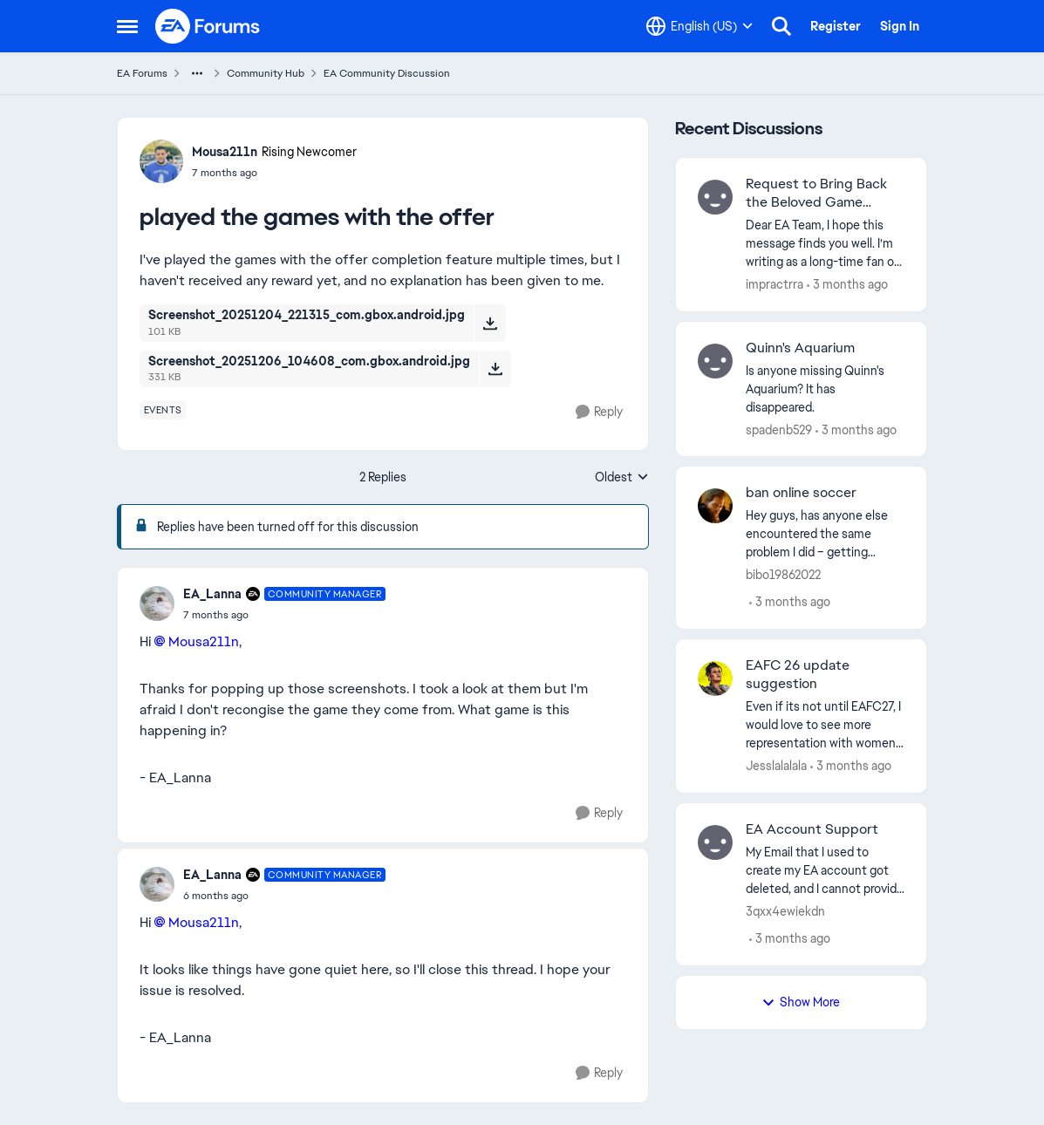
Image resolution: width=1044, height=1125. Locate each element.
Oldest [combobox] (622, 478)
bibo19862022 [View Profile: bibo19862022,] (783, 575)
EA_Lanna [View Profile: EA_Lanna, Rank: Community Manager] (212, 594)
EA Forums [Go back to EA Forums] (142, 73)
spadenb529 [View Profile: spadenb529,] (779, 429)
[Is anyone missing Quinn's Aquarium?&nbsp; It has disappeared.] (825, 388)
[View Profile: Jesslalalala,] (715, 678)
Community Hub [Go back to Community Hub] (265, 73)
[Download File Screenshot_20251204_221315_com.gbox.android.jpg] (490, 322)
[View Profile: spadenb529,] (715, 361)
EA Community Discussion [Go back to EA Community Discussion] (387, 73)
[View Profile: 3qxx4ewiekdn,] (715, 842)
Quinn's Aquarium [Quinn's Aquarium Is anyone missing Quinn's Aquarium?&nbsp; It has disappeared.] (800, 348)
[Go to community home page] (208, 26)
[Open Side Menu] (127, 26)
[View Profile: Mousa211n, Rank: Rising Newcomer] (161, 161)
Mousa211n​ (203, 641)
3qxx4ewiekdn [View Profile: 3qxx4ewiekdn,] (785, 911)
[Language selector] (699, 26)
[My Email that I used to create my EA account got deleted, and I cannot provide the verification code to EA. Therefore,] (825, 870)
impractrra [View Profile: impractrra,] (774, 284)
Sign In (899, 26)
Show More (800, 1002)
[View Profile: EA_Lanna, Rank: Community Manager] (157, 603)
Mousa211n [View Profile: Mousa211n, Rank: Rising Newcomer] (224, 152)
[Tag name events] (163, 409)
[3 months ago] (847, 285)
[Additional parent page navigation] (197, 73)
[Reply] (599, 412)
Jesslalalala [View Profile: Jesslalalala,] (776, 766)
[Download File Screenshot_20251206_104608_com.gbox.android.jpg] (495, 369)
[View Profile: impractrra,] (715, 197)
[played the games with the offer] (284, 615)
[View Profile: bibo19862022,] (715, 505)
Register (835, 26)
